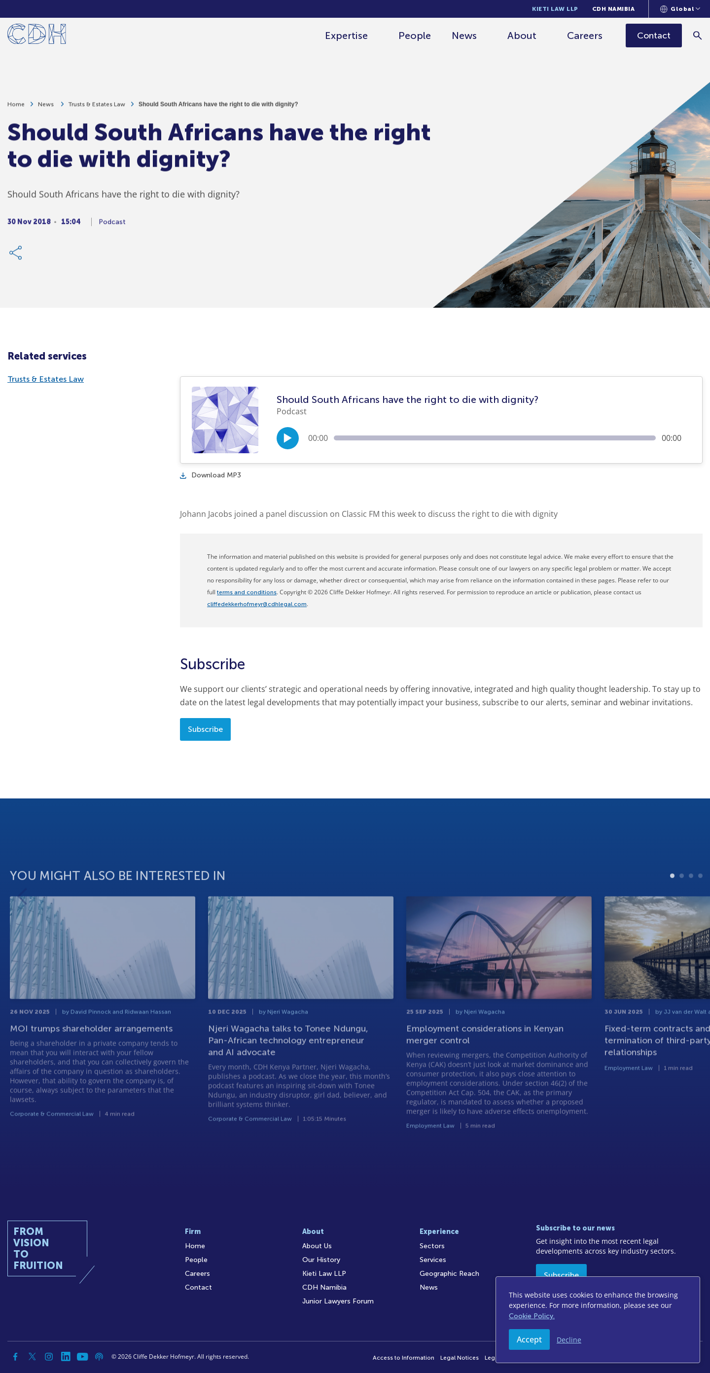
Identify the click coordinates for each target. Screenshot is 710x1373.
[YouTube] (82, 1357)
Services (433, 1260)
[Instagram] (49, 1357)
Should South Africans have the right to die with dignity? (218, 109)
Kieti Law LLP (555, 8)
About (521, 35)
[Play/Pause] (288, 438)
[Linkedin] (65, 1357)
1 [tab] (672, 904)
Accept (529, 1339)
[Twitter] (32, 1357)
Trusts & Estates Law (97, 109)
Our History (321, 1260)
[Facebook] (15, 1357)
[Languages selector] (680, 8)
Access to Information (403, 1357)
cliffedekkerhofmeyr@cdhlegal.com (257, 604)
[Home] (36, 36)
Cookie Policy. (532, 1316)
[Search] (698, 35)
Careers (585, 35)
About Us (317, 1246)
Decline (569, 1339)
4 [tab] (700, 904)
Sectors (432, 1246)
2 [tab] (681, 904)
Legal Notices (459, 1357)
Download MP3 (210, 475)
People (414, 35)
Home (16, 109)
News (464, 35)
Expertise (346, 35)
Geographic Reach (449, 1273)
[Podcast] (99, 1357)
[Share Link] (16, 258)
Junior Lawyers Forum (338, 1301)
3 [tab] (691, 904)
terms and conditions (247, 592)
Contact (198, 1287)
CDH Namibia (613, 8)
